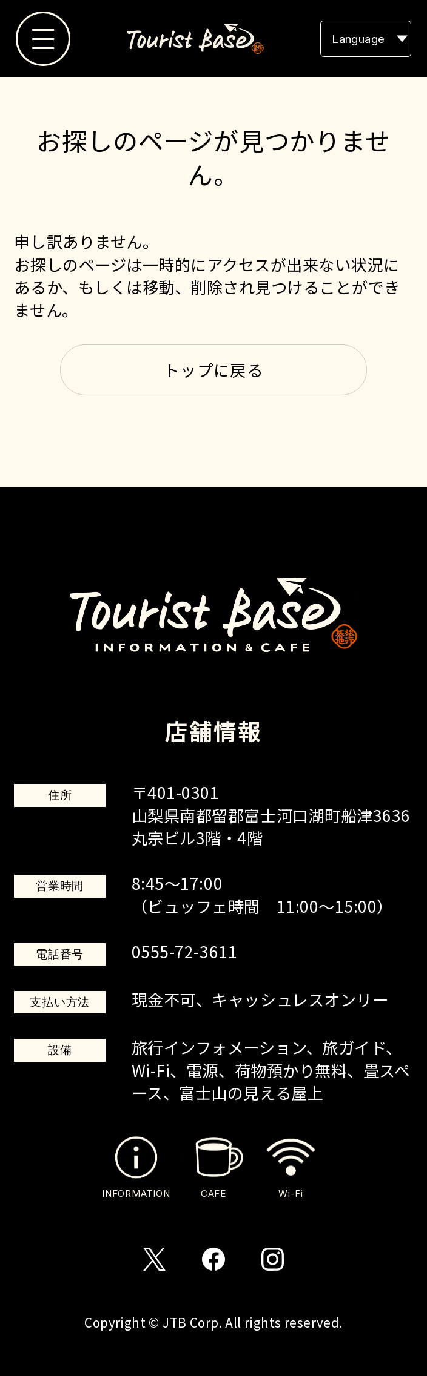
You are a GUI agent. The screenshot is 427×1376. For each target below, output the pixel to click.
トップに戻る (213, 369)
